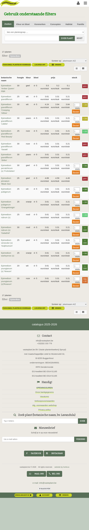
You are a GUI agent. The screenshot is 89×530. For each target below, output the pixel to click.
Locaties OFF (39, 64)
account (44, 495)
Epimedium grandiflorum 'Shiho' (6, 157)
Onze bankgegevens (44, 392)
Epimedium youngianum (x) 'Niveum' (6, 269)
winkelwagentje (23, 495)
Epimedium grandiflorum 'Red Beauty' (6, 134)
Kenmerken (40, 24)
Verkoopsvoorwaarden (44, 401)
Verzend (80, 439)
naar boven (44, 489)
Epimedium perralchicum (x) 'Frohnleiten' (8, 168)
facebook (33, 453)
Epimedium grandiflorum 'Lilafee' (6, 121)
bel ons (54, 474)
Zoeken (8, 24)
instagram (54, 453)
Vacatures (44, 396)
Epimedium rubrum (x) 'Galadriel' (6, 230)
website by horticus (62, 467)
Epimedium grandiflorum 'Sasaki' (6, 147)
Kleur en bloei (23, 24)
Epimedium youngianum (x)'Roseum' (6, 281)
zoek (82, 421)
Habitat (69, 24)
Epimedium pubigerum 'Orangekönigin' (8, 205)
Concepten (55, 24)
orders (56, 64)
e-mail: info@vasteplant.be (45, 483)
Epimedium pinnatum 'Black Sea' (6, 181)
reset (79, 38)
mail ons (36, 474)
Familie (80, 24)
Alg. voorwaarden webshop (44, 405)
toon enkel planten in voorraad (17, 64)
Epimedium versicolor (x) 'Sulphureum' (7, 243)
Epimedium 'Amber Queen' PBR (7, 88)
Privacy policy (44, 410)
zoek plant (67, 38)
